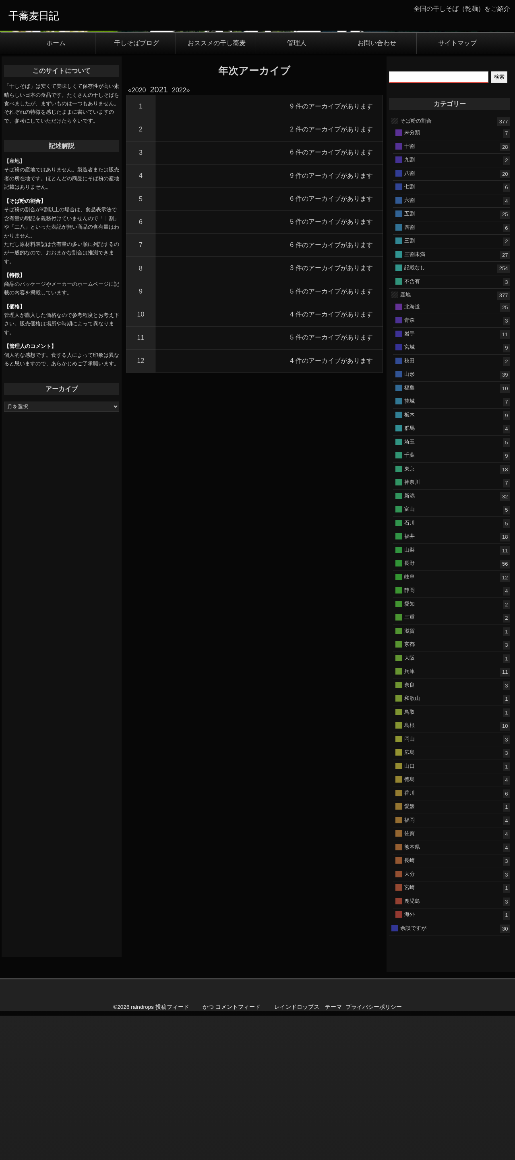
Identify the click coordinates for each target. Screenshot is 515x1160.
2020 (138, 257)
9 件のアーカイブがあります (331, 273)
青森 (409, 487)
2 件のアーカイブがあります (331, 296)
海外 (409, 1082)
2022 (179, 257)
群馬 (409, 595)
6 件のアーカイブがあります (331, 319)
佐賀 (409, 1001)
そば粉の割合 (416, 288)
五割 (409, 381)
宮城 (409, 514)
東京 (409, 636)
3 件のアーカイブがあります (331, 435)
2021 (159, 256)
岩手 (409, 501)
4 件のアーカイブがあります (331, 481)
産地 (405, 462)
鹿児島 (412, 1068)
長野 (409, 730)
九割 (409, 327)
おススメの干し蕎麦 (217, 210)
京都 (409, 811)
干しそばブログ (136, 210)
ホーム (56, 210)
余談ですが (413, 1095)
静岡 (409, 757)
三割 (409, 408)
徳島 (409, 946)
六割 (409, 367)
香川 (409, 960)
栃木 (409, 582)
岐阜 (409, 744)
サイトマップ (457, 210)
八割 (409, 340)
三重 (409, 784)
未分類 (412, 300)
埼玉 (409, 609)
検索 (499, 244)
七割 (409, 354)
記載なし (414, 435)
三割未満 (414, 421)
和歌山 (412, 865)
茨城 (409, 568)
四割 (409, 394)
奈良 (409, 852)
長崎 (409, 1028)
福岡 (409, 987)
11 (141, 505)
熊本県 (412, 1014)
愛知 (409, 771)
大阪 (409, 825)
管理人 (296, 210)
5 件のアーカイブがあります (331, 389)
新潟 (409, 663)
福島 (409, 555)
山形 (409, 541)
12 (141, 528)
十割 (409, 313)
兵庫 (409, 838)
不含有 (412, 448)
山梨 (409, 717)
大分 (409, 1041)
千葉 (409, 622)
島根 (409, 892)
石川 (409, 690)
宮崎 (409, 1055)
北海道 (412, 474)
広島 (409, 919)
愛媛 (409, 973)
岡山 (409, 906)
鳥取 (409, 879)
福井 (409, 703)
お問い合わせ (377, 210)
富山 (409, 676)
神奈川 (412, 649)
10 (141, 482)
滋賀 (409, 798)
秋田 (409, 528)
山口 (409, 933)
